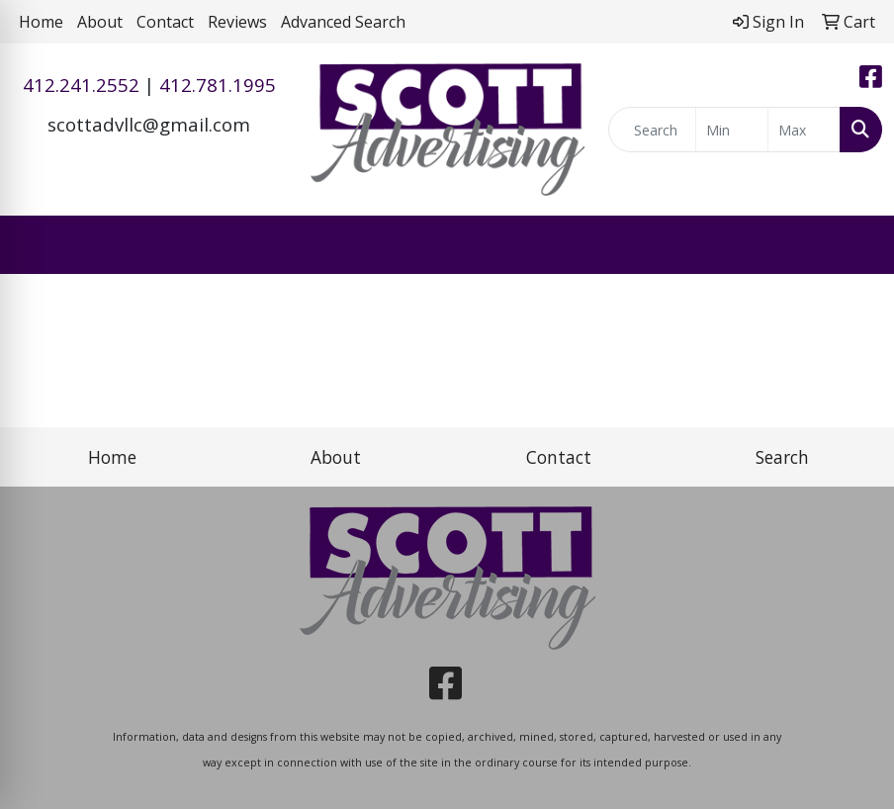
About (100, 22)
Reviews (237, 22)
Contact (165, 22)
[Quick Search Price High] (804, 129)
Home (41, 22)
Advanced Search (343, 22)
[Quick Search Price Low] (731, 129)
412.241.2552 (81, 84)
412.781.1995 (217, 84)
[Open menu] (854, 245)
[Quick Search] (652, 129)
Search (782, 457)
